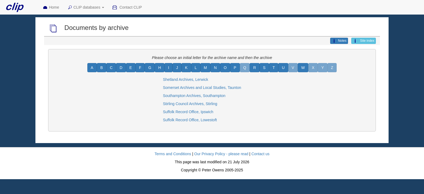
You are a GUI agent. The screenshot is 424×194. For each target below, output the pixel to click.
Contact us (260, 154)
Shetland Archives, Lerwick (185, 79)
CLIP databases (85, 7)
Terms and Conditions (172, 154)
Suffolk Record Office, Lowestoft (190, 120)
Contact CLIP (127, 7)
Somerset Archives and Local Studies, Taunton (202, 87)
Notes (339, 41)
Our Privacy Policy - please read (221, 154)
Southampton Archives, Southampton (194, 95)
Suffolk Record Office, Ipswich (188, 112)
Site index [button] (363, 41)
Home (51, 7)
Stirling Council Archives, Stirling (190, 104)
